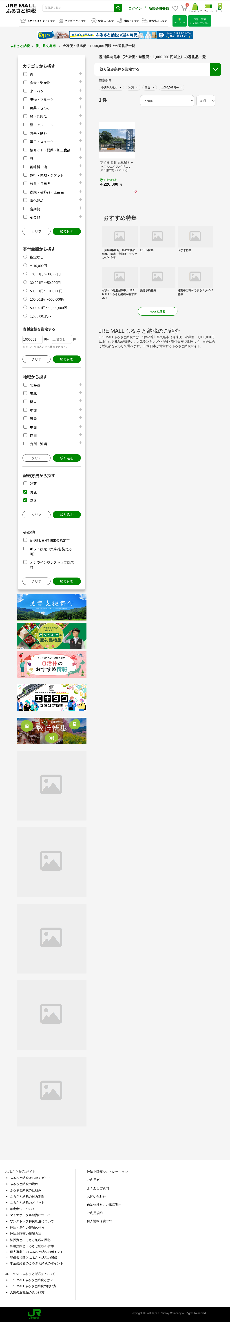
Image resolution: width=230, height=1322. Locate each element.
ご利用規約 (95, 1213)
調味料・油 (38, 166)
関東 (33, 401)
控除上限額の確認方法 (25, 1233)
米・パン (37, 91)
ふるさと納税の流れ (24, 1184)
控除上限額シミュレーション (107, 1172)
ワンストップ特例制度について (32, 1221)
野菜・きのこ (40, 108)
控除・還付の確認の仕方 (27, 1227)
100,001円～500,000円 (47, 299)
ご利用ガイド (96, 1180)
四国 (33, 435)
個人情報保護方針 (99, 1221)
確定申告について (22, 1209)
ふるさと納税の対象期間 (27, 1196)
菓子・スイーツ (41, 141)
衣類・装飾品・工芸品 (47, 192)
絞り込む (66, 231)
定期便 (35, 209)
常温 (33, 500)
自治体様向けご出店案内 (104, 1204)
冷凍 (33, 492)
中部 (33, 410)
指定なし (36, 257)
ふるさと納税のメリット (27, 1202)
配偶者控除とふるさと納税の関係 (33, 1257)
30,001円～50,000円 (45, 282)
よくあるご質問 (98, 1188)
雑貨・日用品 (40, 183)
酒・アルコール (41, 124)
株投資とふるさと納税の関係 (30, 1240)
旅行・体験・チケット (47, 175)
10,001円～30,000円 (45, 274)
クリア (36, 231)
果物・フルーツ (41, 99)
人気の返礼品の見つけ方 (27, 1292)
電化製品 (36, 200)
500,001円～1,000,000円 (48, 307)
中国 (33, 427)
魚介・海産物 (40, 82)
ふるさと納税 (20, 46)
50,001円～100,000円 (46, 290)
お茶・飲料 (38, 133)
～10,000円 (38, 265)
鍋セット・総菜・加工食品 (50, 150)
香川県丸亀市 (46, 46)
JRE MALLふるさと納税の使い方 (33, 1286)
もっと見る (158, 311)
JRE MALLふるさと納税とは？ (31, 1280)
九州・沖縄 (38, 443)
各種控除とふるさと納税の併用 (32, 1246)
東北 (33, 393)
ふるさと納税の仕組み (25, 1190)
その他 (35, 217)
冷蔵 (33, 483)
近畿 (33, 418)
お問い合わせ (96, 1196)
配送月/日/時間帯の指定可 (50, 540)
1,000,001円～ (41, 316)
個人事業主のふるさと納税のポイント (36, 1252)
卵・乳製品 (38, 116)
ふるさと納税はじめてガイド (30, 1178)
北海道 (35, 385)
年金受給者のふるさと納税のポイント (36, 1263)
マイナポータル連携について (30, 1215)
